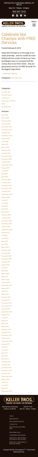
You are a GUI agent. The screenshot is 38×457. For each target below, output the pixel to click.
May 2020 (5, 271)
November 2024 (7, 159)
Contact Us (13, 424)
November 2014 (7, 370)
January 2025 (6, 153)
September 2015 (7, 341)
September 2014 (7, 376)
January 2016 (6, 332)
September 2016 (7, 312)
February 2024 (6, 179)
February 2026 (6, 121)
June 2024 (5, 171)
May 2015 (5, 353)
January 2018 (6, 282)
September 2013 (7, 391)
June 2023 (5, 203)
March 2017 (5, 294)
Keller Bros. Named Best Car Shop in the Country (17, 438)
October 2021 (6, 262)
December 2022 (7, 221)
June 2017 (5, 291)
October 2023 (6, 191)
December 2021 (7, 256)
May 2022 (5, 241)
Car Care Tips (16, 78)
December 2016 (7, 303)
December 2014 (7, 367)
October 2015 (6, 338)
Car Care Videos (7, 95)
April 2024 (5, 177)
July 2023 (5, 200)
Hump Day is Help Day (8, 101)
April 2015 (5, 356)
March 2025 (5, 147)
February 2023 (6, 215)
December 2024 (7, 156)
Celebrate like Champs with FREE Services (19, 38)
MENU (34, 24)
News (3, 104)
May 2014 (5, 388)
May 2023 (5, 206)
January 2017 (6, 300)
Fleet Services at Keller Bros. (17, 427)
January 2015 (6, 365)
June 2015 (5, 350)
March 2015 (5, 359)
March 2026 (5, 118)
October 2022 (6, 226)
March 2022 (5, 247)
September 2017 (7, 285)
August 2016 (6, 315)
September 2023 (7, 194)
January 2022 (6, 253)
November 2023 (7, 188)
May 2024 (5, 174)
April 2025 (5, 144)
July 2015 (5, 347)
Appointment (13, 419)
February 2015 (6, 362)
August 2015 (6, 344)
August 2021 (6, 265)
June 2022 (5, 238)
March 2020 (5, 273)
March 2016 (5, 326)
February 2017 (6, 297)
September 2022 (7, 229)
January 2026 (6, 124)
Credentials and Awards (17, 435)
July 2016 (5, 318)
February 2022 (6, 250)
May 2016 (5, 320)
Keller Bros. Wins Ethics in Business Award (18, 443)
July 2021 (5, 268)
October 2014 (6, 373)
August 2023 (6, 197)
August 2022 (6, 232)
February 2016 (6, 329)
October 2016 (6, 309)
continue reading (10, 73)
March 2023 (5, 212)
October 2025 (6, 132)
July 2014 (5, 382)
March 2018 (5, 279)
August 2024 (6, 168)
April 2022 (5, 244)
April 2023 (5, 209)
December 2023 (7, 185)
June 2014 (5, 385)
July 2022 (5, 235)
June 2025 (5, 141)
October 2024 (6, 162)
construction (6, 98)
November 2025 (7, 130)
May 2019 (5, 276)
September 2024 (7, 165)
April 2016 (5, 323)
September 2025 (7, 135)
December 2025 (7, 127)
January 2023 (6, 218)
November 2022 (7, 224)
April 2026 (5, 115)
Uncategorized (6, 107)
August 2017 (6, 288)
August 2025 (6, 138)
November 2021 (7, 259)
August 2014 (6, 379)
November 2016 (7, 306)
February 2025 (6, 150)
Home (11, 416)
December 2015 (7, 335)
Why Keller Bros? (15, 432)
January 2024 (6, 182)
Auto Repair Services (16, 421)
